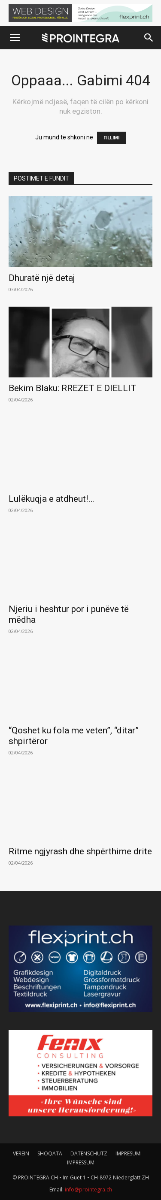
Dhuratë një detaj (42, 278)
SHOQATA (49, 1153)
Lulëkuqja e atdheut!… (51, 499)
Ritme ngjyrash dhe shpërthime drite (80, 851)
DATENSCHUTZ (88, 1153)
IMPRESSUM (80, 1162)
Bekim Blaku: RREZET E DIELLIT (73, 388)
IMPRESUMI (128, 1153)
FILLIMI (111, 138)
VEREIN (21, 1153)
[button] (14, 37)
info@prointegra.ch (88, 1189)
